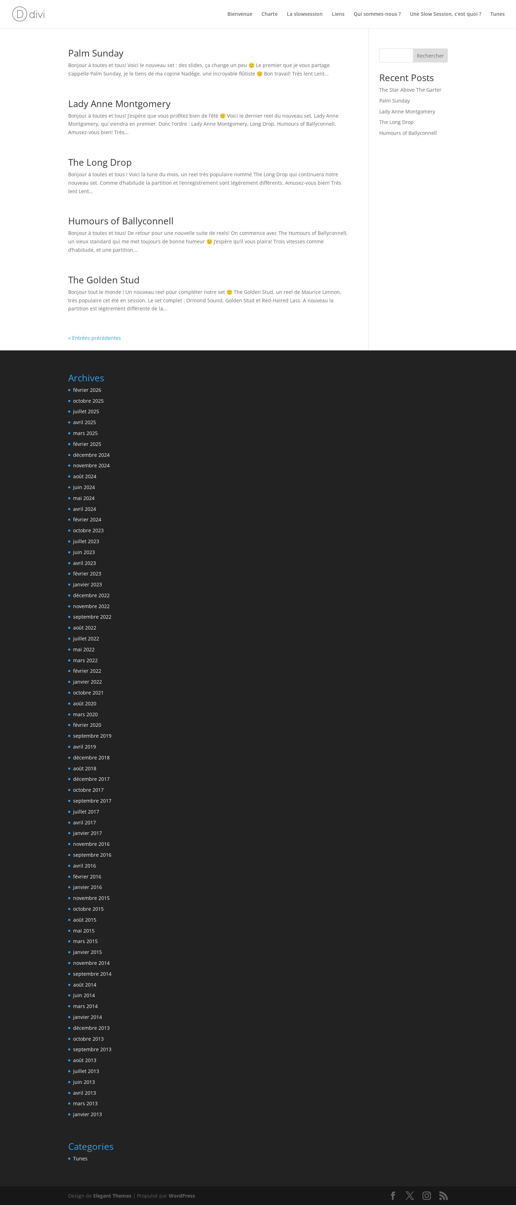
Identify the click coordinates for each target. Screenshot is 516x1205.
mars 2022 (85, 660)
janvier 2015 (87, 952)
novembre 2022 (91, 606)
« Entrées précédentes (94, 338)
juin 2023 (84, 552)
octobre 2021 (88, 692)
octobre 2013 (88, 1038)
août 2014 (84, 984)
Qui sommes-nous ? (377, 14)
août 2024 (84, 476)
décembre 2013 (91, 1028)
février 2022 (87, 670)
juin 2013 (84, 1082)
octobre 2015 (88, 909)
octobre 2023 (88, 530)
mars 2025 (85, 433)
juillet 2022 (86, 638)
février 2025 (87, 444)
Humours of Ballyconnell (121, 221)
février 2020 (87, 725)
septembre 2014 (92, 973)
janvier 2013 (87, 1114)
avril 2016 (84, 865)
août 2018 (84, 768)
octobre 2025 (88, 400)
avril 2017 (84, 822)
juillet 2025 (86, 411)
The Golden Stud (104, 280)
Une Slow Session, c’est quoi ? (445, 14)
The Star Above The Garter (410, 89)
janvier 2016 (87, 887)
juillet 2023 (86, 541)
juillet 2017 (86, 811)
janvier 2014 (87, 1017)
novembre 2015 (91, 898)
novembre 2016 (91, 844)
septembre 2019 (92, 735)
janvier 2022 (87, 681)
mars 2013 (85, 1103)
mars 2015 (85, 941)
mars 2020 (85, 714)
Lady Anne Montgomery (119, 103)
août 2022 (84, 627)
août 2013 (84, 1060)
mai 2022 (84, 649)
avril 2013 (84, 1092)
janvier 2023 (87, 584)
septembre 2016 (92, 854)
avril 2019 (84, 746)
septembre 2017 (92, 800)
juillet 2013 (86, 1071)
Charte (270, 14)
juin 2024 (84, 487)
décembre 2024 (91, 455)
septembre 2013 (92, 1049)
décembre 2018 (91, 757)
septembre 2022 (92, 616)
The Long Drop (100, 162)
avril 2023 (84, 563)
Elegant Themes (112, 1195)
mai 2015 (84, 930)
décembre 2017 (91, 779)
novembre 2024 (91, 465)
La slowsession (305, 14)
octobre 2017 (88, 789)
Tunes (497, 14)
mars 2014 (85, 1006)
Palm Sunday (95, 53)
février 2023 (87, 573)
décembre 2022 (91, 595)
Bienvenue (239, 14)
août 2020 (84, 703)
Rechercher (430, 55)
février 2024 (87, 519)
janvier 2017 (87, 833)
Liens (338, 14)
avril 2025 (84, 422)
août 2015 (84, 919)
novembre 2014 (91, 963)
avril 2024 (84, 509)
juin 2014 (84, 995)
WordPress (182, 1195)
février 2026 (87, 390)
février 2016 (87, 876)
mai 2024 (84, 498)
